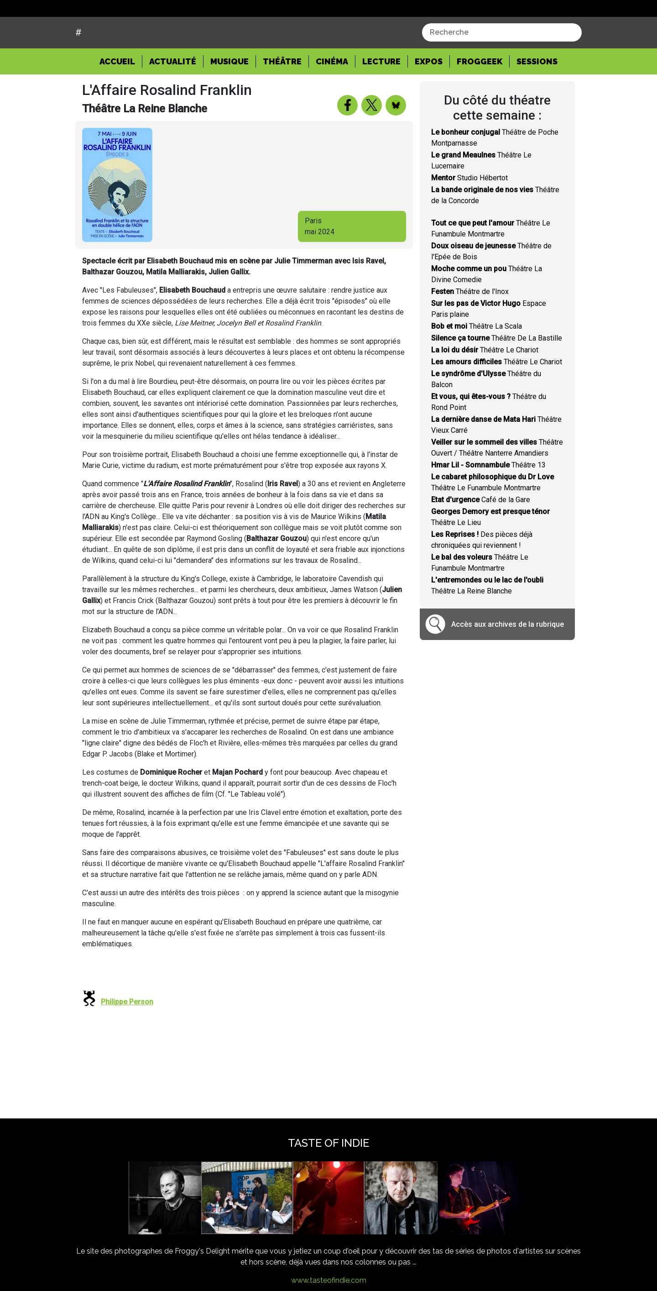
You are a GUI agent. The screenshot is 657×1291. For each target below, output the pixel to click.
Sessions (537, 96)
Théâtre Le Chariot (484, 384)
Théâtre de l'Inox (470, 326)
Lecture (381, 96)
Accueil (120, 95)
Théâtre (282, 96)
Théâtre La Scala (476, 361)
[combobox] (502, 67)
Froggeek (479, 96)
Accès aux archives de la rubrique (507, 659)
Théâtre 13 (488, 499)
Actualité (172, 96)
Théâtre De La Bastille (496, 372)
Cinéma (332, 96)
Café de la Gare (480, 534)
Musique (229, 96)
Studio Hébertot (469, 212)
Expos (429, 96)
